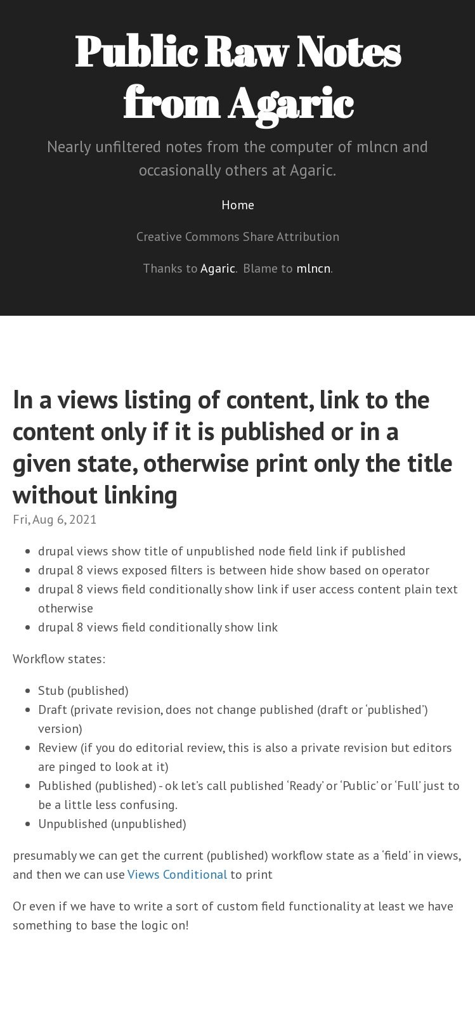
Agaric (217, 268)
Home (237, 205)
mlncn (313, 268)
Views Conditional (177, 874)
